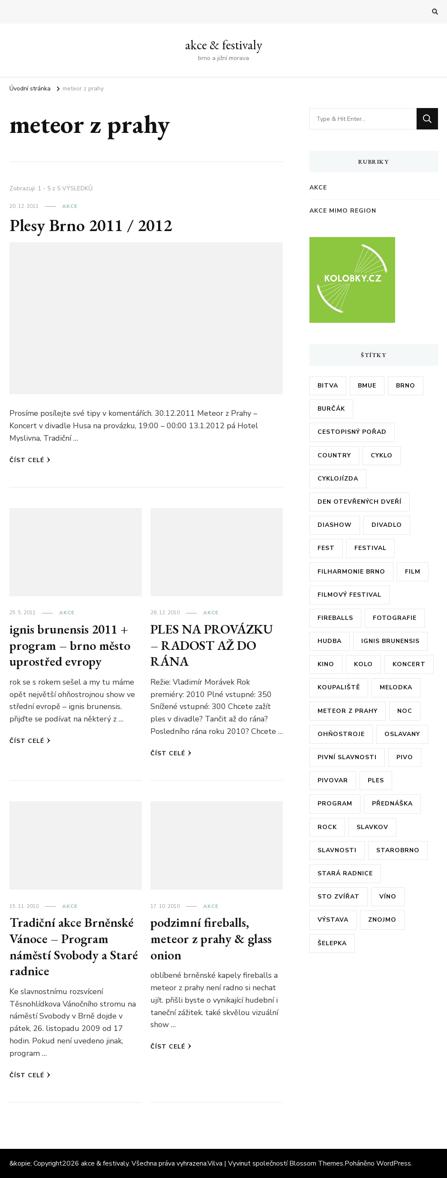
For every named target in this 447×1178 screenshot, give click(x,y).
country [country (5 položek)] (334, 455)
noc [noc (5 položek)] (404, 711)
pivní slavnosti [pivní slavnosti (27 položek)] (347, 757)
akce (70, 206)
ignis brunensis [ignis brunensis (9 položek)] (390, 641)
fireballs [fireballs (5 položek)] (335, 618)
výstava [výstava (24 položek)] (333, 920)
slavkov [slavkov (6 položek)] (372, 827)
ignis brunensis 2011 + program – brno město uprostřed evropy (69, 645)
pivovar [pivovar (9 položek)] (333, 780)
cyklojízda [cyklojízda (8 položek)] (338, 479)
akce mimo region (342, 211)
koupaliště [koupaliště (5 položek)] (339, 687)
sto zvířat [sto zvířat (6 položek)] (339, 897)
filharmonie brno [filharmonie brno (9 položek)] (351, 572)
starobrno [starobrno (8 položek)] (398, 850)
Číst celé (30, 460)
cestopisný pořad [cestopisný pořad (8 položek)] (352, 432)
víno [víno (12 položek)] (387, 897)
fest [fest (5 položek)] (326, 548)
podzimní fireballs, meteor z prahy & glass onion (211, 938)
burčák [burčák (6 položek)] (331, 409)
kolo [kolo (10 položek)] (363, 664)
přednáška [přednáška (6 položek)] (392, 803)
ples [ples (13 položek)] (376, 780)
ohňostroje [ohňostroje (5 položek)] (341, 734)
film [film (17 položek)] (412, 572)
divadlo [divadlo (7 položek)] (387, 525)
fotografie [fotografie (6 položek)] (395, 618)
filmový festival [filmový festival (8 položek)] (349, 595)
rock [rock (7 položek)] (327, 827)
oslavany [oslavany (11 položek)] (402, 734)
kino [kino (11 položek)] (326, 664)
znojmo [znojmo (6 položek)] (382, 920)
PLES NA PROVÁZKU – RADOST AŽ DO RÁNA (211, 645)
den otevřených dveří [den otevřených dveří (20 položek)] (360, 502)
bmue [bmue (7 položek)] (367, 386)
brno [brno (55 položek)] (405, 386)
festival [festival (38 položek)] (370, 548)
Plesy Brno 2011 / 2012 (92, 225)
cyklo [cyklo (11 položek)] (382, 455)
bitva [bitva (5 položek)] (328, 386)
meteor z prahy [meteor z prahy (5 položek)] (348, 711)
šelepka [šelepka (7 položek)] (332, 943)
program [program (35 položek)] (335, 803)
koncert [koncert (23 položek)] (409, 664)
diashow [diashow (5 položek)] (335, 525)
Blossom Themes (316, 1163)
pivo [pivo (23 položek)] (404, 757)
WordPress (393, 1163)
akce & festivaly (223, 44)
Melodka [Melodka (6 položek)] (396, 687)
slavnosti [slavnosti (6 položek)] (337, 850)
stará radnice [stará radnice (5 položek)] (345, 873)
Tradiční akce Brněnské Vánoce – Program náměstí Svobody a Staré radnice (73, 946)
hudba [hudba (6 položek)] (330, 641)
